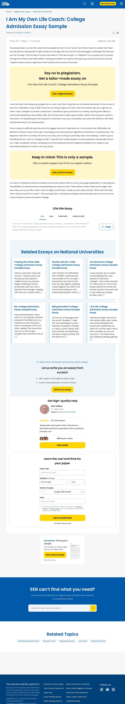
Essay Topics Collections (76, 697)
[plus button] (82, 491)
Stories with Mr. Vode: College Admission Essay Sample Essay (66, 264)
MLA (51, 216)
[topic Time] (78, 482)
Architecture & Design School (28, 641)
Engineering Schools (67, 641)
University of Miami (23, 32)
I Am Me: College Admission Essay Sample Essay (103, 309)
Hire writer (62, 445)
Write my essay (62, 389)
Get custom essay (62, 172)
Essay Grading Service (53, 701)
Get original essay (62, 93)
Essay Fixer (48, 692)
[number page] (62, 491)
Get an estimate (62, 517)
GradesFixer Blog (73, 701)
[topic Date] (54, 482)
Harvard (62, 216)
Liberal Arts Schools (98, 641)
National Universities (42, 11)
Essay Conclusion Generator (78, 684)
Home (9, 11)
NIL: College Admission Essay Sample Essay (26, 308)
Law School (83, 641)
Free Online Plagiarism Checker (79, 688)
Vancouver (78, 216)
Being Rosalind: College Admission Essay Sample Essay (66, 309)
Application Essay (22, 11)
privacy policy (55, 509)
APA (42, 216)
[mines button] (42, 491)
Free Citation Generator (54, 688)
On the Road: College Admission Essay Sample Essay (103, 264)
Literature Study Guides (53, 684)
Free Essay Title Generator (77, 692)
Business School (49, 641)
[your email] (62, 501)
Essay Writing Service (52, 697)
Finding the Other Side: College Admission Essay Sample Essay (28, 264)
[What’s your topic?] (62, 472)
